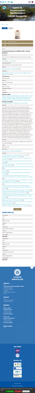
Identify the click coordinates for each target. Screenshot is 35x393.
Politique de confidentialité (17, 386)
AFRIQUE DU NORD (11, 97)
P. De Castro (26, 206)
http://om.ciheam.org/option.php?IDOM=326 (12, 151)
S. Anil (3, 162)
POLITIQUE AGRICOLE (27, 100)
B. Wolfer (10, 203)
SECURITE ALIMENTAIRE (13, 98)
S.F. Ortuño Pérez (17, 200)
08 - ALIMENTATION (6, 103)
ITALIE (29, 97)
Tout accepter (9, 391)
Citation (10, 28)
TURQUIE (22, 96)
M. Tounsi (27, 190)
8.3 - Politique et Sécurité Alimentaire (19, 103)
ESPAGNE (4, 96)
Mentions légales (17, 383)
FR (29, 1)
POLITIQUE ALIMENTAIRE (24, 98)
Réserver (17, 209)
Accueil (2, 24)
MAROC (26, 96)
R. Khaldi (31, 166)
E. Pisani (24, 155)
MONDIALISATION (6, 100)
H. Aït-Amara (13, 181)
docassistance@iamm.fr (9, 300)
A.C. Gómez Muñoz (6, 165)
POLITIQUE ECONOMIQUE (16, 100)
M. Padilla (4, 61)
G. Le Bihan (11, 61)
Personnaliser (26, 391)
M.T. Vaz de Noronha (21, 193)
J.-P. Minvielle (30, 177)
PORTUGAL (4, 98)
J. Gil (8, 159)
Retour (7, 24)
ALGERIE (31, 96)
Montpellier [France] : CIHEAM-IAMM (10, 69)
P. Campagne (30, 182)
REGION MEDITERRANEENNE (13, 96)
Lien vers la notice (13, 45)
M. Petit (19, 156)
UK (32, 1)
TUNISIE (4, 97)
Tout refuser (18, 391)
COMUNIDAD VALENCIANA (22, 97)
